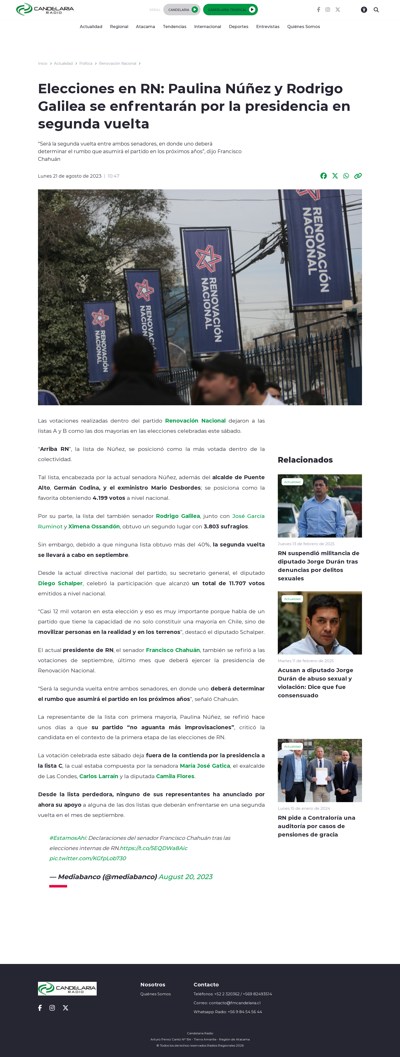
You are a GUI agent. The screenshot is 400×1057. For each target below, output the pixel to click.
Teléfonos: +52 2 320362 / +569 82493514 (233, 994)
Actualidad (91, 26)
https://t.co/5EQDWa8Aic (153, 848)
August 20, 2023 (185, 876)
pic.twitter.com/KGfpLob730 (87, 858)
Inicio (42, 63)
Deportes (238, 26)
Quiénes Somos (303, 26)
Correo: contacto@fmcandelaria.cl (227, 1003)
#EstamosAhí (67, 837)
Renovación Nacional (117, 63)
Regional (119, 26)
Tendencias (174, 26)
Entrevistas (268, 26)
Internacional (207, 26)
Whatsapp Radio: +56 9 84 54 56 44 (228, 1012)
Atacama (145, 26)
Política (85, 63)
